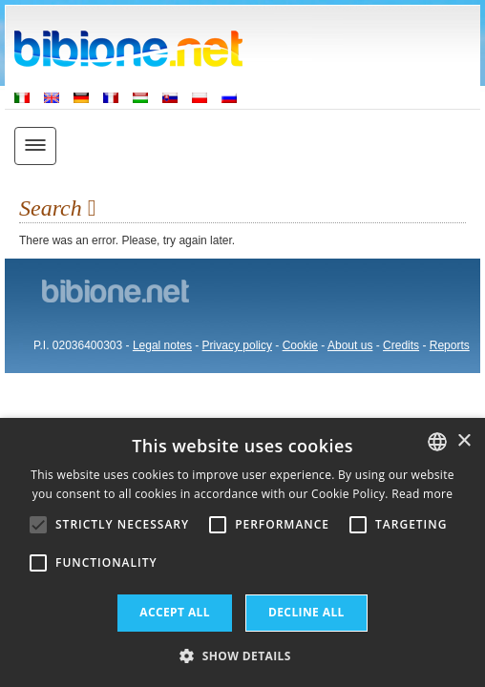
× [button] (463, 441)
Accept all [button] (174, 612)
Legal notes (162, 345)
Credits (401, 345)
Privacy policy (237, 345)
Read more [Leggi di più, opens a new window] (422, 494)
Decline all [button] (306, 612)
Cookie (300, 345)
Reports (450, 345)
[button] (242, 655)
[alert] (242, 552)
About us (349, 345)
